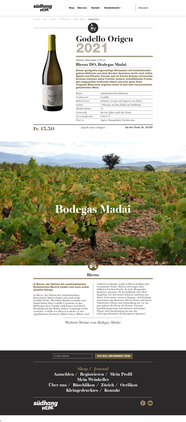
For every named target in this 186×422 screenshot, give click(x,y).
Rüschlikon (84, 385)
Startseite (36, 19)
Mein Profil (121, 374)
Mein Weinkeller (93, 379)
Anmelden (64, 374)
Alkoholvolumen (83, 108)
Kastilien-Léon (64, 19)
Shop (71, 8)
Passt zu (80, 120)
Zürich (107, 385)
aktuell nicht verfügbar (93, 127)
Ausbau (79, 105)
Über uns (81, 8)
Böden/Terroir (82, 101)
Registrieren (92, 374)
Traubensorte (82, 97)
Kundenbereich (112, 8)
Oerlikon (128, 385)
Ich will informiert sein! (113, 356)
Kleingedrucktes (82, 390)
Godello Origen (93, 19)
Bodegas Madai (79, 19)
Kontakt (95, 8)
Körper (79, 93)
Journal (101, 368)
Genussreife (81, 112)
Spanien (53, 19)
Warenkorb (143, 8)
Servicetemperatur (84, 116)
